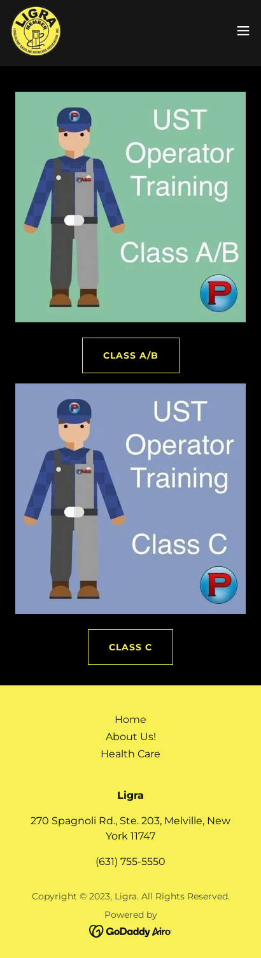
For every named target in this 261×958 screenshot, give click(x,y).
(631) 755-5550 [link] (130, 861)
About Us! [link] (131, 737)
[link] (35, 30)
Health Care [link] (130, 754)
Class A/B (131, 355)
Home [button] (130, 719)
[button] (243, 30)
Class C (130, 647)
